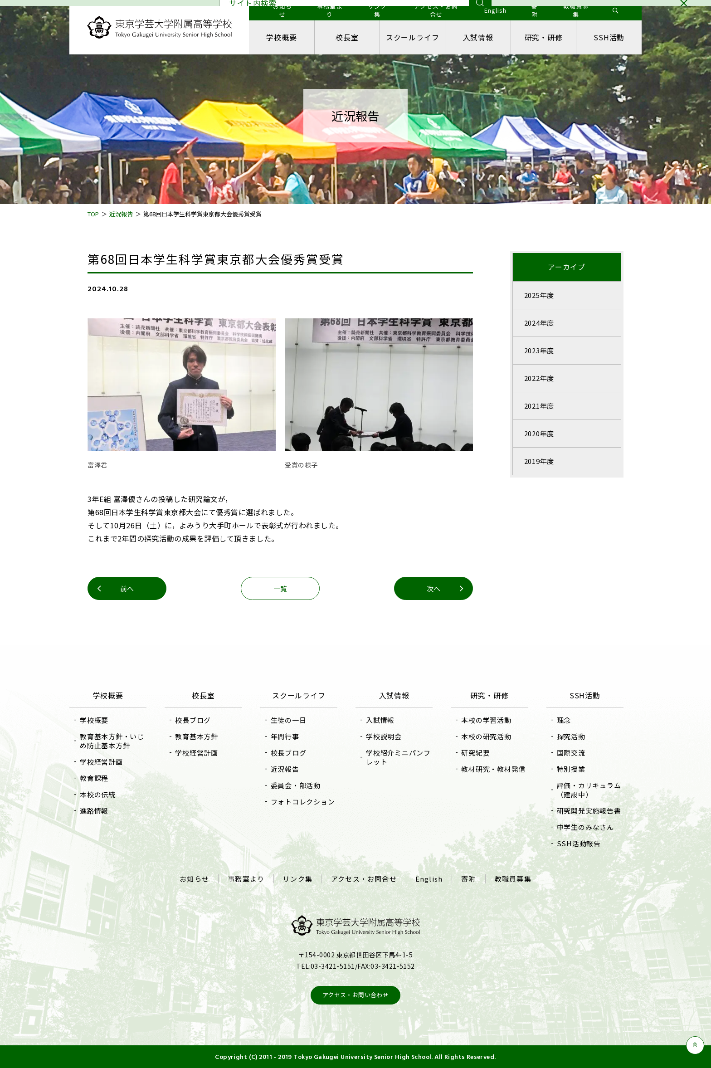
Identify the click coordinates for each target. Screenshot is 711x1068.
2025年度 (539, 295)
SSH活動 (608, 37)
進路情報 (94, 810)
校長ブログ (193, 720)
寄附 (468, 878)
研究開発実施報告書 (588, 810)
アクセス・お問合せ (364, 878)
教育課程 (94, 778)
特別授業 (570, 769)
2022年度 (539, 378)
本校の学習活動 (486, 720)
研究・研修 (543, 37)
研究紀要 (475, 752)
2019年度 (539, 461)
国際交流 (570, 752)
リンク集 (297, 878)
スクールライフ (412, 37)
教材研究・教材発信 (493, 769)
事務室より (246, 878)
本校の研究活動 (486, 736)
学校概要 (282, 37)
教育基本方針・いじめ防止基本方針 (112, 741)
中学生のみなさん (585, 827)
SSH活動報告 (578, 843)
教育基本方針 (197, 736)
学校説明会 (384, 736)
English (429, 878)
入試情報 (478, 37)
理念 (563, 720)
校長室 (347, 37)
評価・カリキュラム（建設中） (588, 789)
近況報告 (285, 769)
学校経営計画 (101, 761)
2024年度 (539, 322)
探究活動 (570, 736)
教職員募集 (513, 878)
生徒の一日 (289, 720)
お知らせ (194, 878)
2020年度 (539, 433)
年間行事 (285, 736)
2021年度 (539, 405)
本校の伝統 (98, 794)
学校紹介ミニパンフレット (398, 757)
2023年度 (539, 350)
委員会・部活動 (296, 785)
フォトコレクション (303, 801)
